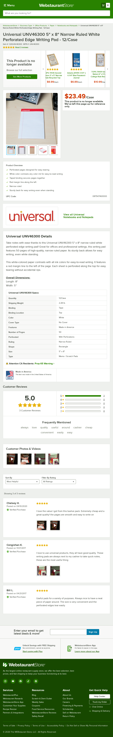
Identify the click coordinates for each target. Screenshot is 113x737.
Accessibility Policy (55, 726)
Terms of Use (39, 726)
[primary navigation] (9, 5)
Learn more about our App (87, 651)
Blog (34, 695)
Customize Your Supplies (14, 706)
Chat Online (96, 707)
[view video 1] (12, 459)
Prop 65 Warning (44, 363)
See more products (22, 76)
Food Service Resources (43, 709)
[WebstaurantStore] (40, 664)
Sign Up (93, 632)
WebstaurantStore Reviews (44, 713)
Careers (66, 702)
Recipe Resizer (10, 709)
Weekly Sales (38, 702)
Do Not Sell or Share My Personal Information (87, 726)
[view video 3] (40, 459)
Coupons (36, 706)
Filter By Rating (49, 478)
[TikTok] (28, 681)
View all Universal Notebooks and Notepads (78, 216)
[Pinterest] (36, 681)
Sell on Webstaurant (72, 713)
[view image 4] (54, 459)
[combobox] (56, 13)
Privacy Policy (24, 726)
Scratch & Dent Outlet (42, 698)
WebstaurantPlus (10, 695)
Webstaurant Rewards (13, 698)
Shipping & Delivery (99, 711)
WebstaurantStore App (13, 702)
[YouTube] (13, 681)
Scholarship (68, 709)
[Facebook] (20, 681)
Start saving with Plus (33, 651)
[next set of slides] (107, 69)
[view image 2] (26, 459)
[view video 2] (55, 525)
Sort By (8, 478)
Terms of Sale (9, 726)
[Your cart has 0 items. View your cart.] (105, 5)
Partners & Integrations (13, 713)
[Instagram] (5, 681)
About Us (67, 695)
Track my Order (100, 702)
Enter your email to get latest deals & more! (28, 632)
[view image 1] (41, 525)
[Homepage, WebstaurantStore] (56, 5)
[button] (11, 150)
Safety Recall (38, 716)
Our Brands (68, 698)
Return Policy (69, 716)
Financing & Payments (73, 706)
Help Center (99, 696)
